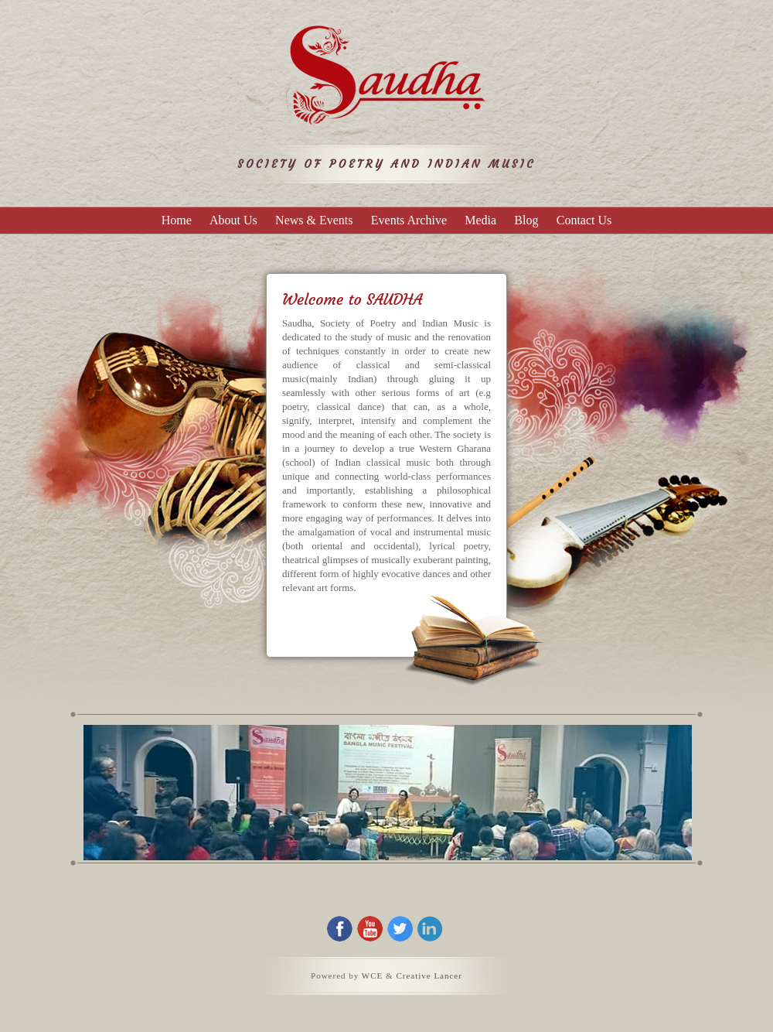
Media (480, 220)
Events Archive (409, 220)
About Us (233, 220)
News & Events (313, 220)
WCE (372, 975)
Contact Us (584, 220)
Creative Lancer (429, 975)
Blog (526, 220)
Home (177, 220)
